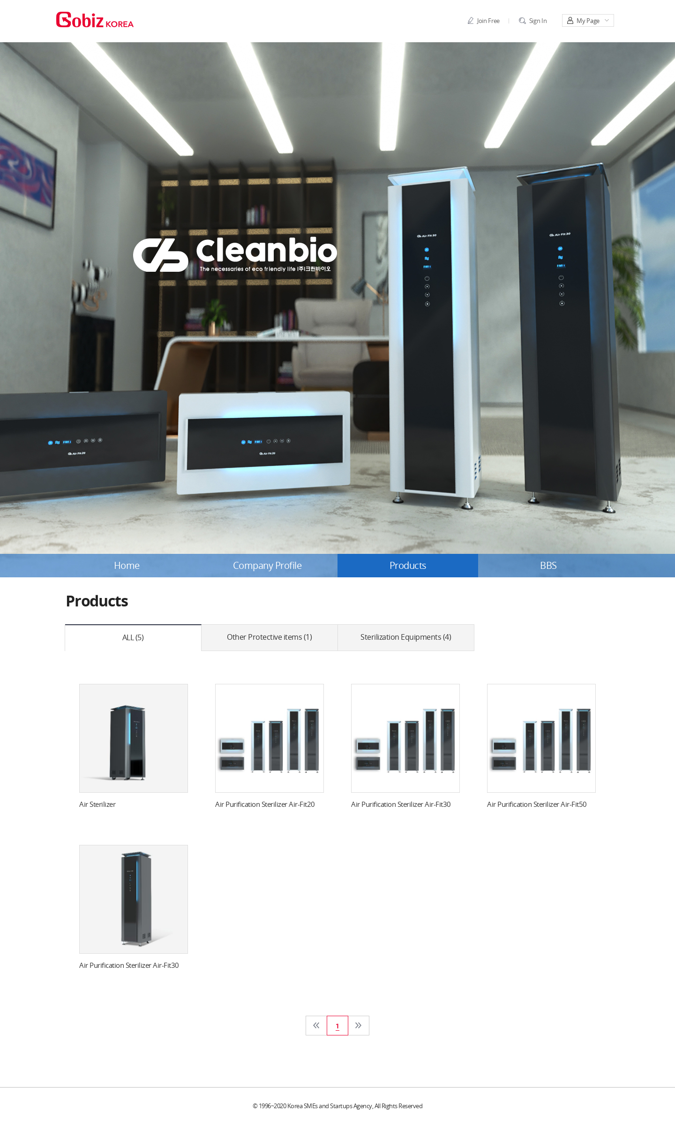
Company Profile (267, 565)
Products (408, 565)
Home (127, 565)
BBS (548, 565)
